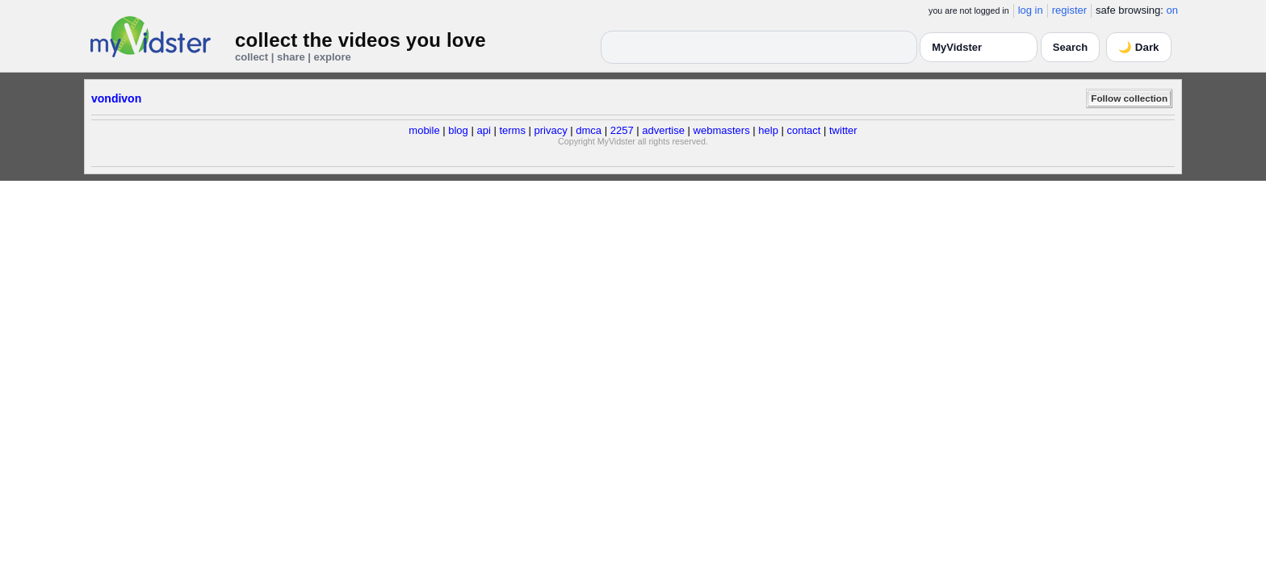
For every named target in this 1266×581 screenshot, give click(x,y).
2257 (622, 130)
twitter (843, 130)
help (768, 130)
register (1069, 10)
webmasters (722, 130)
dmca (589, 130)
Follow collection (1129, 98)
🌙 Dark (1138, 47)
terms (512, 130)
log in (1030, 10)
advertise (663, 130)
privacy (551, 130)
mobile (424, 130)
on (1172, 10)
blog (458, 130)
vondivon (116, 98)
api (483, 130)
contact (803, 130)
